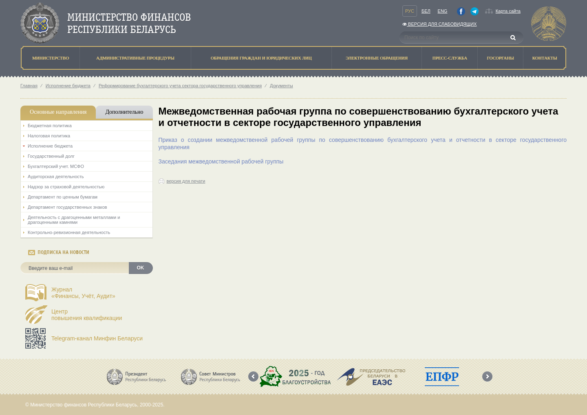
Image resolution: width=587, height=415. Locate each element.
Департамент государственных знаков (67, 207)
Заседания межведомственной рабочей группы (221, 161)
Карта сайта (508, 11)
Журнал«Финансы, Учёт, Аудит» (83, 292)
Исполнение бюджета (68, 85)
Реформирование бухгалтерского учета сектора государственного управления (180, 85)
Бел (425, 11)
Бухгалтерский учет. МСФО (56, 166)
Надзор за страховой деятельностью (66, 186)
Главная (29, 85)
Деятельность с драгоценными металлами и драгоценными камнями (74, 220)
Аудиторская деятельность (56, 176)
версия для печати (186, 181)
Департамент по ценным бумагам (62, 196)
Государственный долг (51, 156)
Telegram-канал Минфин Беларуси (97, 338)
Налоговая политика (49, 135)
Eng (443, 11)
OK (140, 268)
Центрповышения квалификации (86, 314)
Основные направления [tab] (58, 112)
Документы (281, 85)
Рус (409, 11)
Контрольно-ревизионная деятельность (69, 232)
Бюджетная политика (50, 125)
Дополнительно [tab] (124, 112)
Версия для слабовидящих (439, 24)
